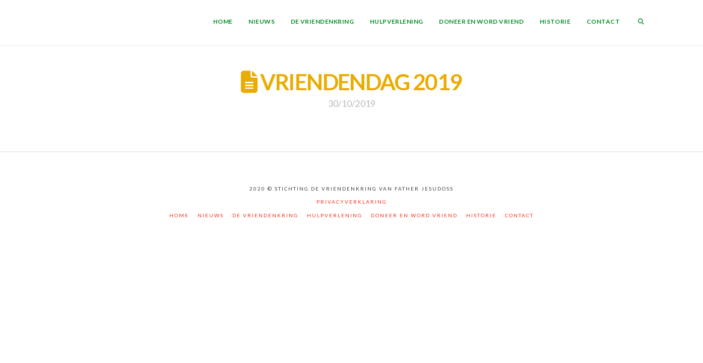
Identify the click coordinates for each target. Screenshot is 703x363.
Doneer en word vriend (414, 215)
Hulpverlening (334, 215)
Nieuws (211, 215)
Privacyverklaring (351, 202)
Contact (519, 215)
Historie (481, 215)
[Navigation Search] (641, 22)
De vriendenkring (265, 215)
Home (179, 215)
